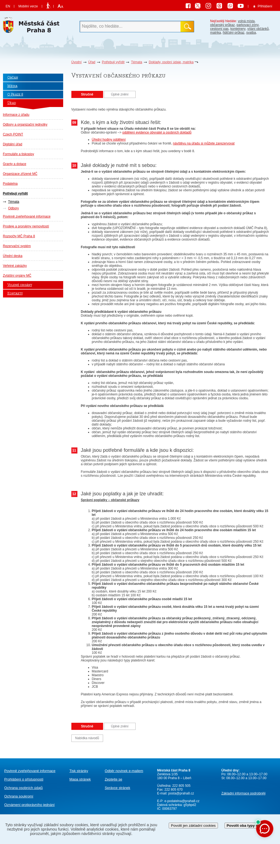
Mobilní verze (28, 6)
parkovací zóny (248, 25)
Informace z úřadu (16, 115)
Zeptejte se (113, 779)
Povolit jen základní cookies (193, 825)
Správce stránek (117, 788)
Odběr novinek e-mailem (124, 771)
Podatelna (10, 184)
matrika (215, 32)
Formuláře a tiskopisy (18, 154)
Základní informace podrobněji (243, 793)
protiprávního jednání (29, 805)
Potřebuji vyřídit (113, 62)
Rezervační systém (17, 246)
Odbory (13, 208)
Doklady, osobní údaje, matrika (171, 62)
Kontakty (15, 293)
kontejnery (238, 29)
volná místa (246, 21)
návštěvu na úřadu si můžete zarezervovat (203, 143)
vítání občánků (258, 29)
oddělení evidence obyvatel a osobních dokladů (156, 132)
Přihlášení (265, 6)
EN (8, 6)
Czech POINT (13, 134)
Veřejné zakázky (15, 266)
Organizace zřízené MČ (20, 174)
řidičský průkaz (233, 32)
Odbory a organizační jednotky (25, 124)
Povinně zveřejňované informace (27, 216)
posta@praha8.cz (181, 793)
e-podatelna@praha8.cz (182, 801)
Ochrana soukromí (18, 796)
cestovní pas (219, 29)
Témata (136, 62)
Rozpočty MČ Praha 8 (19, 236)
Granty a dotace (14, 164)
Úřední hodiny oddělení (109, 139)
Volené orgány (19, 285)
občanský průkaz (222, 25)
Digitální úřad (12, 144)
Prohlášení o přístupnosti (23, 779)
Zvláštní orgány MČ (17, 276)
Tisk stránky (78, 771)
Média (12, 86)
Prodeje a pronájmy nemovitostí (26, 226)
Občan (12, 77)
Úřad (91, 62)
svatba (251, 32)
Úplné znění (120, 94)
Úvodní (76, 62)
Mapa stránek (80, 779)
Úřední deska (12, 256)
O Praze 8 (15, 94)
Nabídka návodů (87, 738)
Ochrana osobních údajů (23, 788)
